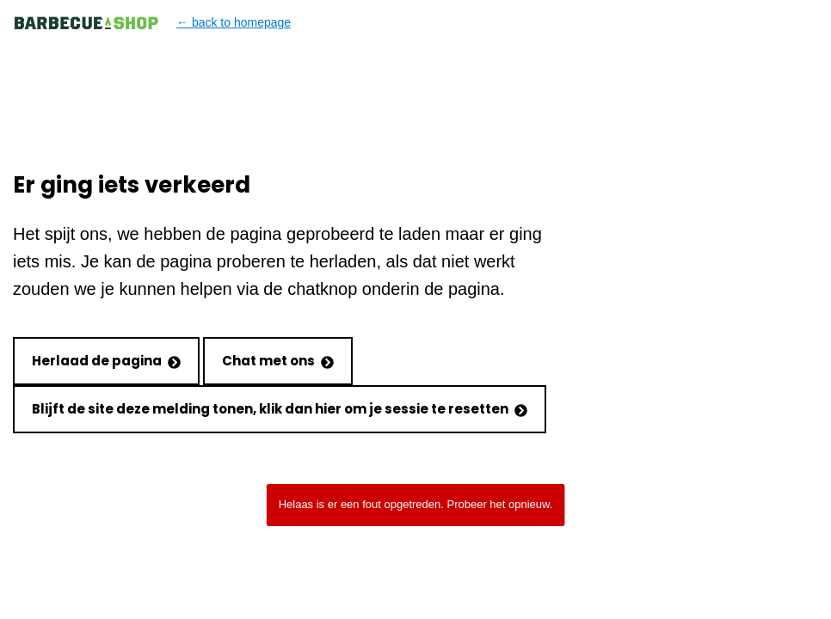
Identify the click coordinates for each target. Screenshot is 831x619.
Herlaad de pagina (106, 361)
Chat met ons (278, 361)
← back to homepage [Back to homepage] (152, 22)
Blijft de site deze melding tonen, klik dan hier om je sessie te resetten (279, 409)
